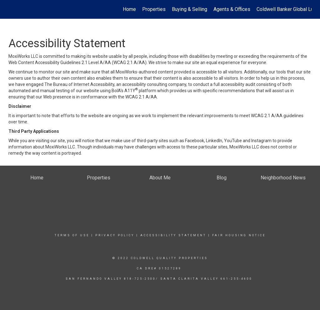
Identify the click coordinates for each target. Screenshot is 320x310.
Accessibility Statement (173, 235)
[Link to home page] (11, 9)
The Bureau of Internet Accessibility (79, 84)
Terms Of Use (72, 235)
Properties (154, 9)
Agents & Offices (231, 9)
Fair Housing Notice (239, 235)
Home (129, 9)
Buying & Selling (189, 9)
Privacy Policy (114, 235)
